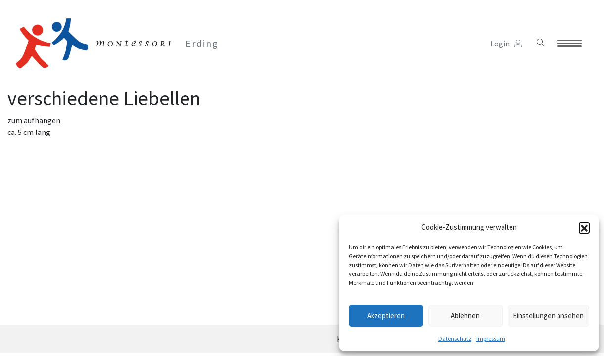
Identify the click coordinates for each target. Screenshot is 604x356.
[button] (584, 227)
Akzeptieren (386, 315)
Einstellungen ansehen (548, 315)
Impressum (490, 338)
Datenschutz (454, 338)
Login (506, 43)
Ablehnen (465, 315)
